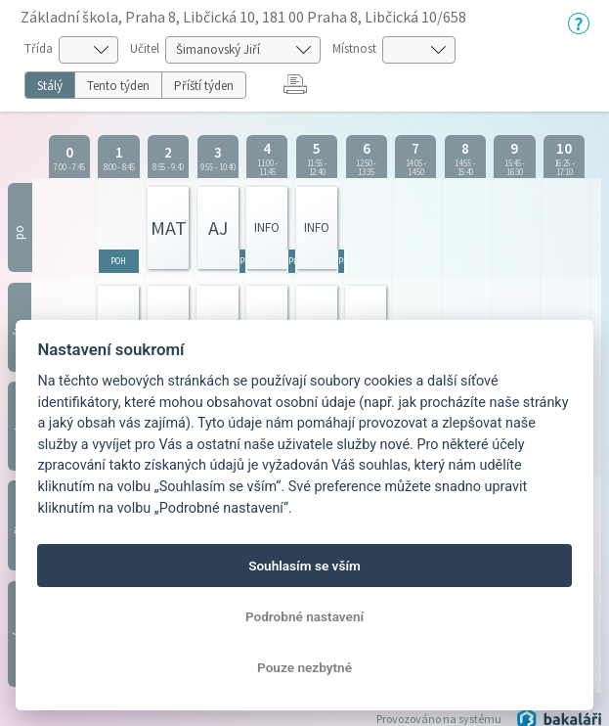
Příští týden (204, 85)
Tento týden (118, 85)
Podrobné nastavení (304, 616)
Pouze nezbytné (304, 667)
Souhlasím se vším (304, 565)
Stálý (50, 85)
